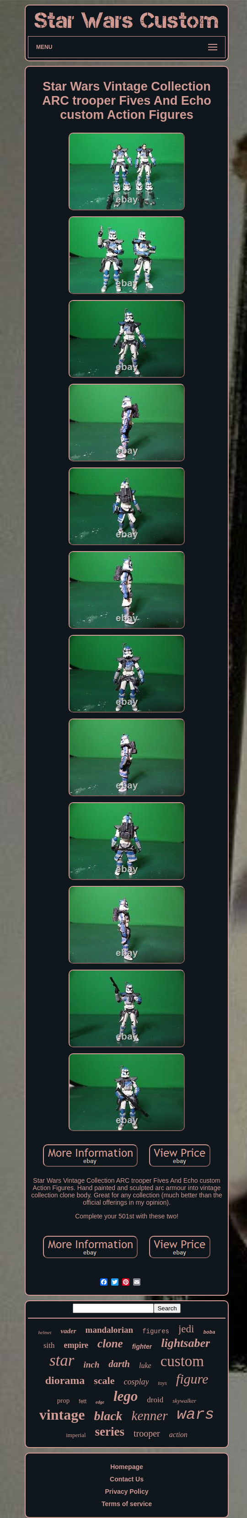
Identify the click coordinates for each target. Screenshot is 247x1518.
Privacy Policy (127, 1491)
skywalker (184, 1400)
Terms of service (127, 1503)
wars (196, 1414)
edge (100, 1402)
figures (155, 1331)
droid (155, 1399)
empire (76, 1345)
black (108, 1416)
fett (82, 1401)
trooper (147, 1433)
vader (68, 1331)
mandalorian (110, 1330)
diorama (65, 1380)
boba (209, 1332)
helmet (44, 1332)
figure (192, 1378)
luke (145, 1365)
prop (63, 1400)
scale (104, 1380)
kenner (150, 1415)
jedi (186, 1329)
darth (119, 1363)
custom (182, 1361)
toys (162, 1383)
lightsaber (185, 1343)
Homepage (126, 1466)
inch (91, 1364)
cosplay (136, 1381)
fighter (142, 1346)
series (109, 1431)
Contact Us (127, 1479)
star (61, 1360)
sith (49, 1345)
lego (125, 1396)
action (178, 1434)
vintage (62, 1414)
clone (110, 1343)
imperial (76, 1435)
